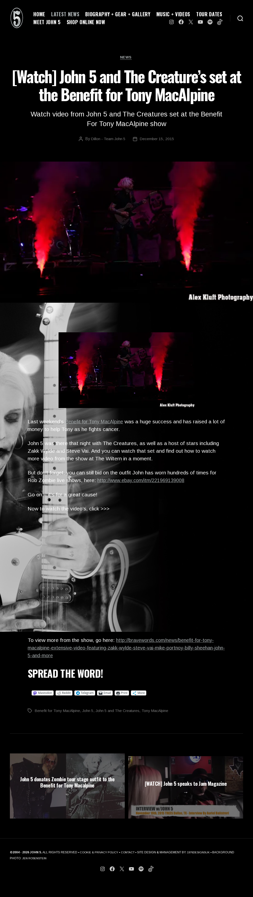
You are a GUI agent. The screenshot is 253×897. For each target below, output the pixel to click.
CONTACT (130, 867)
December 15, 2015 (157, 140)
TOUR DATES (209, 14)
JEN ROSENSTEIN (58, 873)
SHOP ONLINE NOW (86, 22)
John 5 (89, 711)
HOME (39, 14)
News (126, 58)
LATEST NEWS (65, 14)
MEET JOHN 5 (47, 22)
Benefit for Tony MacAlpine (96, 422)
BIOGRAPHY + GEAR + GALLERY (117, 14)
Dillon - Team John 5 (108, 140)
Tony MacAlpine (158, 711)
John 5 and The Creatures (119, 711)
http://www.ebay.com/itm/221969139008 (143, 481)
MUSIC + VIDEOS (173, 14)
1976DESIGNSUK (202, 867)
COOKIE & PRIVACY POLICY (100, 867)
